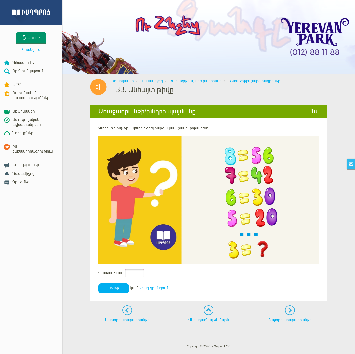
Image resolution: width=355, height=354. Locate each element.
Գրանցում (31, 49)
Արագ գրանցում (153, 288)
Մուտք (113, 288)
